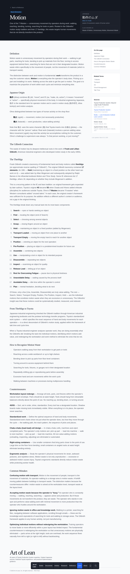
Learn (80, 565)
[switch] (90, 566)
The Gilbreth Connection (101, 59)
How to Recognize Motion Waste (104, 61)
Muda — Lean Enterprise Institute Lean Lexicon (104, 116)
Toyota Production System (102, 110)
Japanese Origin (99, 56)
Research (64, 565)
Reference (72, 565)
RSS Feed (37, 570)
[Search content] (96, 566)
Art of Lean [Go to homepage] (34, 565)
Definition (97, 53)
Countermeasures (99, 64)
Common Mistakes (100, 67)
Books (41, 565)
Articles (56, 565)
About (85, 565)
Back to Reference (17, 7)
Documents (48, 565)
